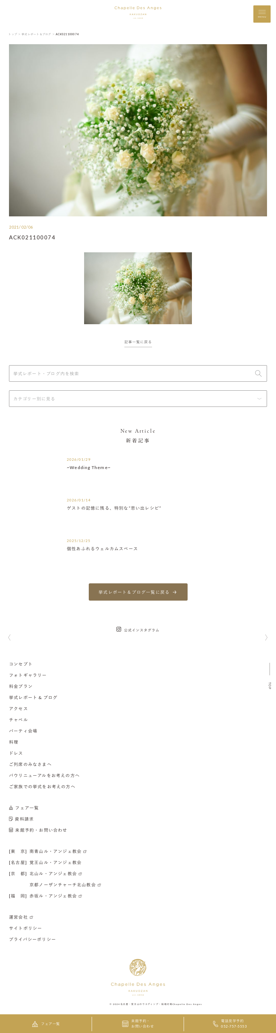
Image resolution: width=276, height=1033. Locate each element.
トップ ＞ (14, 34)
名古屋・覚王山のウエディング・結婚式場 (146, 1004)
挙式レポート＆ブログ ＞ (38, 34)
